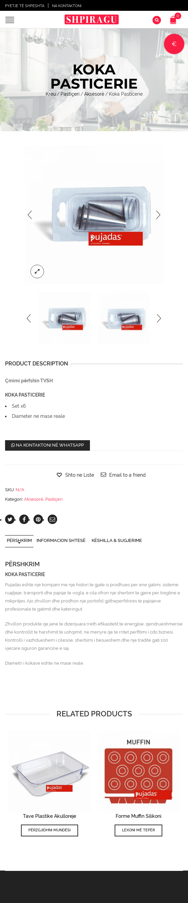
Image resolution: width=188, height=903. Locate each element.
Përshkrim (19, 540)
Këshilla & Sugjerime (117, 540)
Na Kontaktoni (66, 6)
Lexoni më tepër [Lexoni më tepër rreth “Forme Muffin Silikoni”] (138, 830)
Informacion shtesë (61, 540)
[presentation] (30, 214)
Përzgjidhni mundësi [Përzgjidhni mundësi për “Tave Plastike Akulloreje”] (49, 830)
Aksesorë (94, 94)
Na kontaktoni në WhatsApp (47, 445)
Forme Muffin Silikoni (138, 816)
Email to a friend (127, 475)
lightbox (37, 271)
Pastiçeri (70, 94)
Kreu (51, 94)
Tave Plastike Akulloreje (49, 816)
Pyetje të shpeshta (24, 6)
